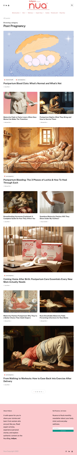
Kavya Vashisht (44, 221)
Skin (23, 13)
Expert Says (39, 13)
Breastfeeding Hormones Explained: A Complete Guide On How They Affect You (19, 217)
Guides (47, 13)
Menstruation (15, 13)
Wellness (30, 13)
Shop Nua (62, 13)
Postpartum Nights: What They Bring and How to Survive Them (55, 118)
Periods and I (54, 13)
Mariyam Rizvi (8, 122)
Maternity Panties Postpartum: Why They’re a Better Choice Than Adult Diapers (20, 317)
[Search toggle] (72, 5)
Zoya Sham (7, 86)
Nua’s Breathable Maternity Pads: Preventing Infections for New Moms (54, 317)
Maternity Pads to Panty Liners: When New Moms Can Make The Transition (19, 118)
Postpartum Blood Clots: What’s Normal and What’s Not (32, 83)
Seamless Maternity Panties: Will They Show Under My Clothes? (54, 217)
